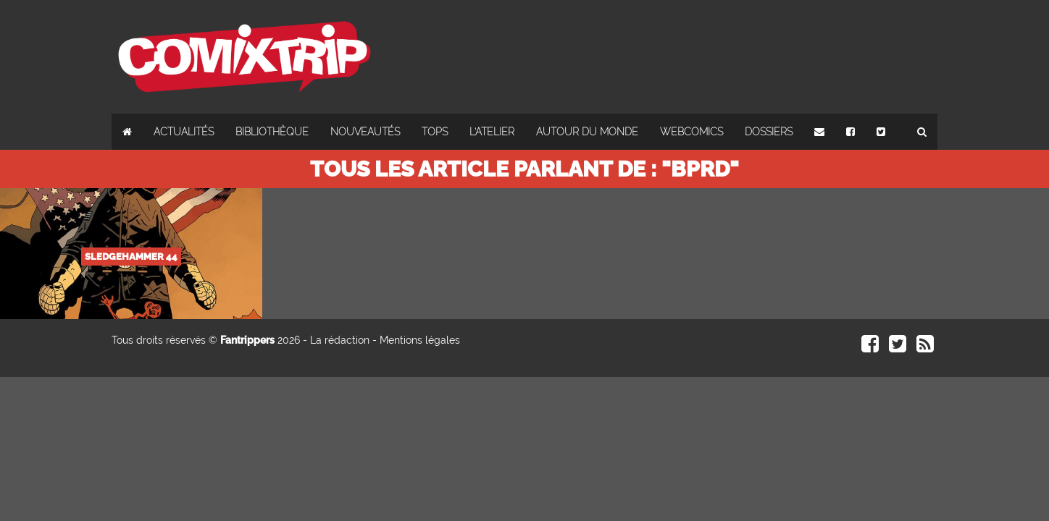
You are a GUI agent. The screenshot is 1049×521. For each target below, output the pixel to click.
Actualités (184, 131)
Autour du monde (587, 131)
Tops (435, 131)
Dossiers (769, 131)
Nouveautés (365, 131)
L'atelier (491, 131)
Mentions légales (420, 340)
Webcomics (691, 131)
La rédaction (339, 340)
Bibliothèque (272, 131)
